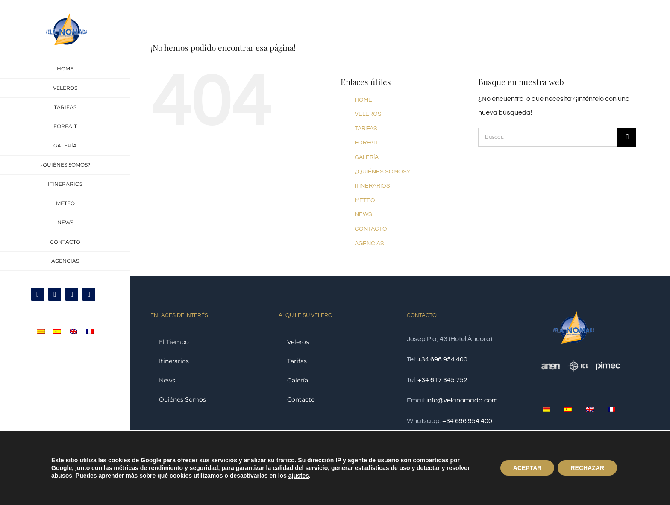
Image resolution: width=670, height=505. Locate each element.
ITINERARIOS (372, 186)
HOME (363, 100)
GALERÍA (367, 157)
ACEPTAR (527, 467)
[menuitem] (41, 331)
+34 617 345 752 (442, 379)
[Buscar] (626, 137)
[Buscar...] (547, 137)
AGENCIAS (369, 244)
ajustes (298, 475)
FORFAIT (366, 143)
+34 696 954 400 (442, 359)
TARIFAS (366, 129)
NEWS (363, 214)
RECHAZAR (587, 467)
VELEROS (368, 114)
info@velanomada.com (462, 400)
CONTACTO (371, 229)
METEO (365, 200)
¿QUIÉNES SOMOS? (382, 172)
